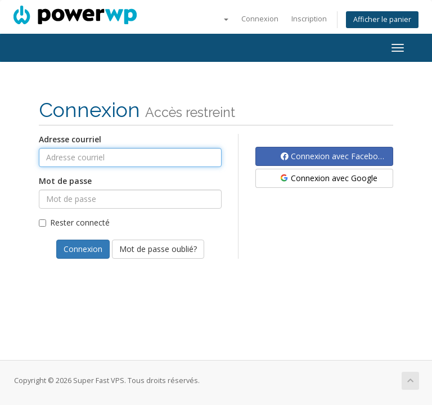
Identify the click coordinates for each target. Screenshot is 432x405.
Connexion (259, 19)
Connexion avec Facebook (334, 156)
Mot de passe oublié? (158, 249)
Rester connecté (74, 222)
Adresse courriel (70, 139)
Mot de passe (65, 181)
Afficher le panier (382, 19)
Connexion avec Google (328, 178)
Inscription (309, 19)
